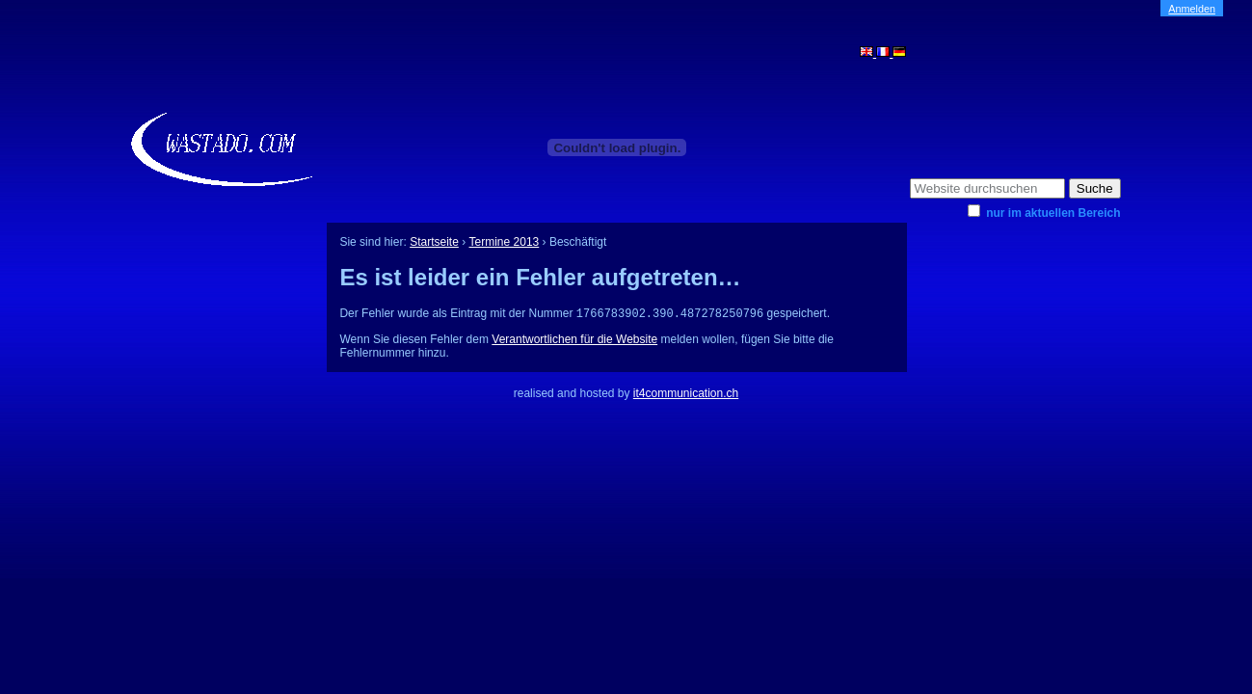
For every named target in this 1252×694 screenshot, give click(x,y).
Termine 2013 (504, 242)
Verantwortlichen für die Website (574, 341)
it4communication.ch (685, 395)
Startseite (434, 242)
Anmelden (1191, 8)
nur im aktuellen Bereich (1053, 213)
